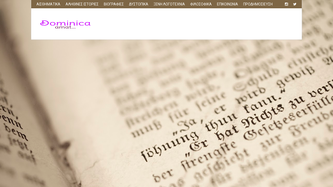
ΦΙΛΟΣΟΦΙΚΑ (201, 4)
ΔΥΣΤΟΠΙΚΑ (138, 4)
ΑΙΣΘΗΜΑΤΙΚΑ (48, 4)
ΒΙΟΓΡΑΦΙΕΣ (114, 4)
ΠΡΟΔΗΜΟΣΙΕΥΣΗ (258, 4)
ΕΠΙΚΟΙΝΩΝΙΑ (227, 4)
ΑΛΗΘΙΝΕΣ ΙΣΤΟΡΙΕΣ (82, 4)
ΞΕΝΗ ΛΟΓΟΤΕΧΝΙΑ (169, 4)
